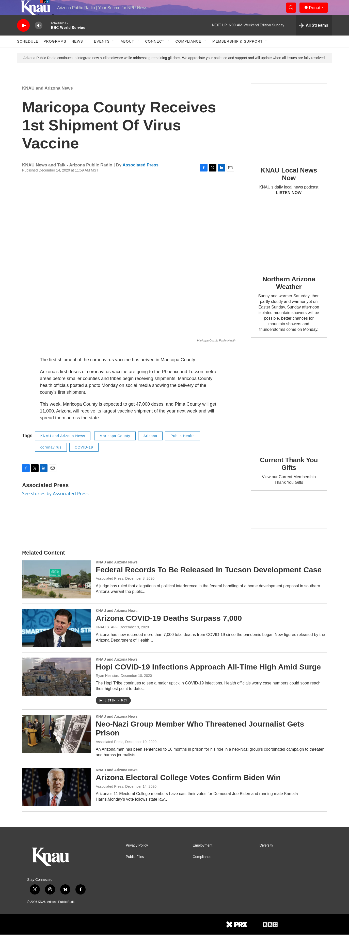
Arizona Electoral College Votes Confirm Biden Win (188, 789)
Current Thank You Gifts (289, 475)
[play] (23, 37)
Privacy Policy (137, 857)
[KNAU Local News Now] (289, 132)
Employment (202, 857)
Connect (154, 53)
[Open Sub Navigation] (87, 53)
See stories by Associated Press (55, 505)
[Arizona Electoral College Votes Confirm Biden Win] (56, 799)
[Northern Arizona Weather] (289, 251)
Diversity (266, 857)
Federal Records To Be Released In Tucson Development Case (209, 581)
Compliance (188, 53)
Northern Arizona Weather (288, 294)
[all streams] (314, 37)
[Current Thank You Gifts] (289, 409)
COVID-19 (84, 459)
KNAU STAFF (107, 639)
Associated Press (140, 176)
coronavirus (50, 459)
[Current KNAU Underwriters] (289, 526)
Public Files (135, 868)
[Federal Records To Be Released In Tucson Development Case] (56, 591)
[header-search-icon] (293, 13)
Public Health (182, 447)
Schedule (27, 53)
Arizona (150, 447)
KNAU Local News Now (289, 185)
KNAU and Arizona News (47, 99)
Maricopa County (115, 447)
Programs (54, 53)
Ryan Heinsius (107, 687)
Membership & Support (237, 53)
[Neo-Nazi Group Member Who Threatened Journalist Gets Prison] (56, 745)
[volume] (38, 37)
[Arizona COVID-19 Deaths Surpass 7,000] (56, 639)
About (127, 53)
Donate (319, 13)
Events (102, 53)
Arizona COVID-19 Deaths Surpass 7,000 (169, 629)
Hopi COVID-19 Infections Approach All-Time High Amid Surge (208, 678)
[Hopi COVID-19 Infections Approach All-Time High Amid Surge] (56, 688)
